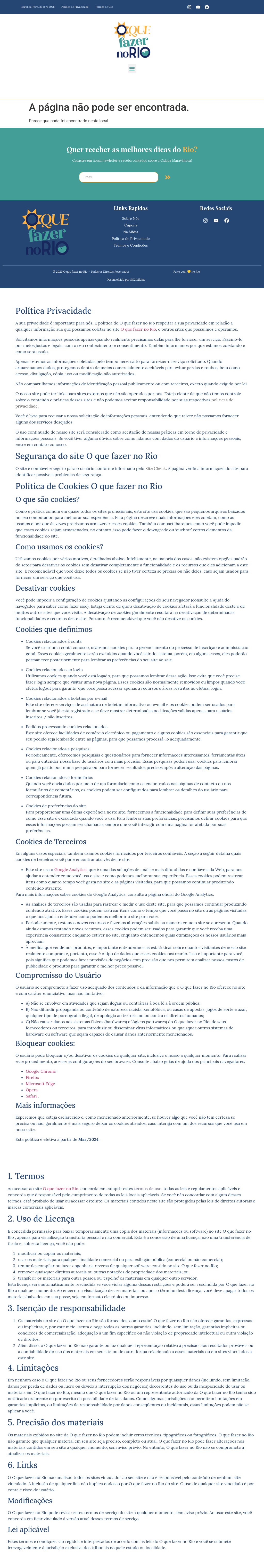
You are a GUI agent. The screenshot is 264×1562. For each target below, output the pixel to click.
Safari (32, 1096)
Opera (32, 1089)
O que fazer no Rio (138, 329)
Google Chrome (41, 1071)
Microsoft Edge (40, 1083)
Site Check (155, 468)
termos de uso (147, 1188)
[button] (132, 68)
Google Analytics (70, 869)
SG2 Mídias (137, 279)
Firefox (32, 1077)
